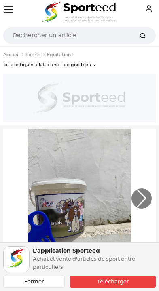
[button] (141, 198)
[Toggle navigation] (8, 9)
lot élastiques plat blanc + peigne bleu (47, 65)
